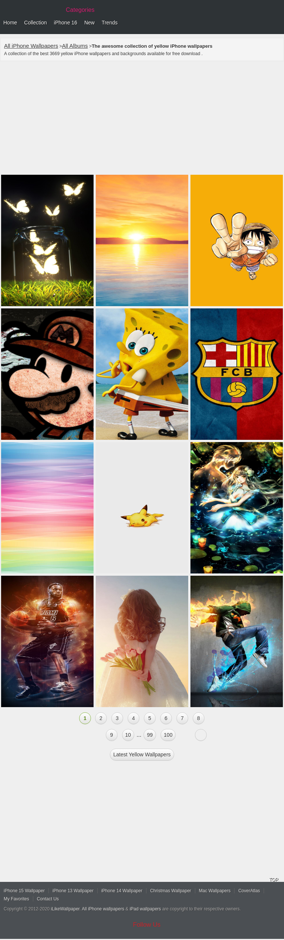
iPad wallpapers (145, 908)
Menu (276, 23)
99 (150, 735)
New (89, 23)
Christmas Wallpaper (170, 890)
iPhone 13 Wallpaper (73, 890)
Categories (80, 10)
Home (10, 23)
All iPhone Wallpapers (31, 46)
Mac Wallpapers (215, 890)
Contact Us (48, 898)
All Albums (75, 46)
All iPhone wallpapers (103, 908)
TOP (273, 879)
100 (168, 735)
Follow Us (147, 924)
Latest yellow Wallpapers (141, 754)
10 (128, 735)
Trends (110, 23)
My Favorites (16, 898)
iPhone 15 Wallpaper (24, 890)
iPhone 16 (65, 23)
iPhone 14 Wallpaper (121, 890)
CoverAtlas (249, 890)
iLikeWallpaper (65, 908)
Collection (35, 23)
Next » (201, 735)
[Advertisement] (142, 119)
